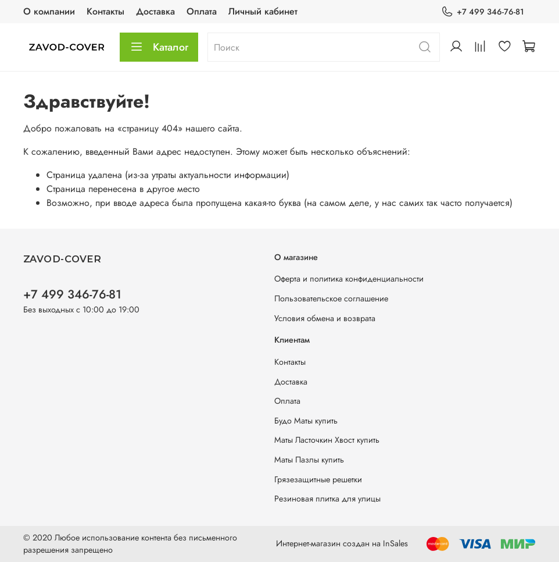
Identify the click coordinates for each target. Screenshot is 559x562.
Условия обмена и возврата (324, 318)
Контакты (105, 11)
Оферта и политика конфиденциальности (349, 278)
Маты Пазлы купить (309, 459)
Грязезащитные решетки (318, 479)
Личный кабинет (263, 11)
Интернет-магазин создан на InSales (342, 543)
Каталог (159, 47)
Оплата (202, 11)
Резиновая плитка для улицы (327, 498)
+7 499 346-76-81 (482, 12)
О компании (49, 11)
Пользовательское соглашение (331, 298)
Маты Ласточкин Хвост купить (326, 440)
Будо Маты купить (306, 420)
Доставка (155, 11)
